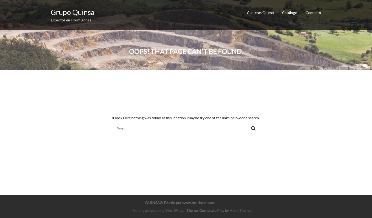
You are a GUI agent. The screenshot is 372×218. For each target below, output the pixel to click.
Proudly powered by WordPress (159, 210)
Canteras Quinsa (260, 12)
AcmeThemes (242, 210)
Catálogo (289, 12)
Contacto (313, 12)
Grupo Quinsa (72, 12)
